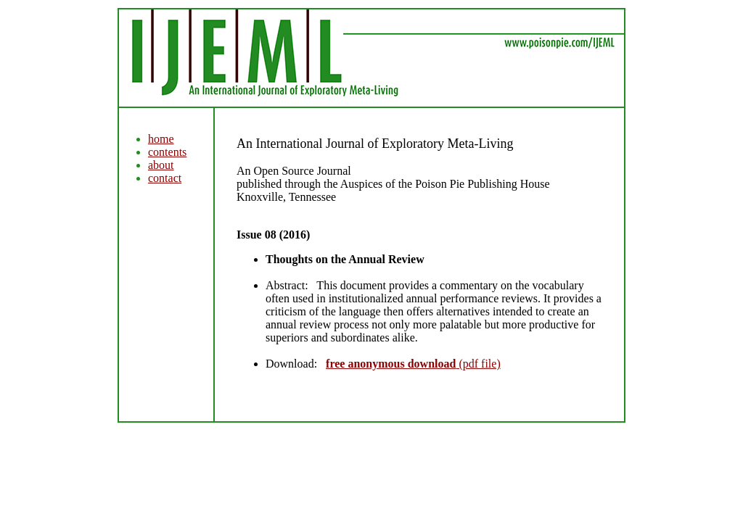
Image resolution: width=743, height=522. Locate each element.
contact (164, 178)
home (161, 139)
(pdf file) (413, 363)
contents (167, 152)
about (161, 165)
